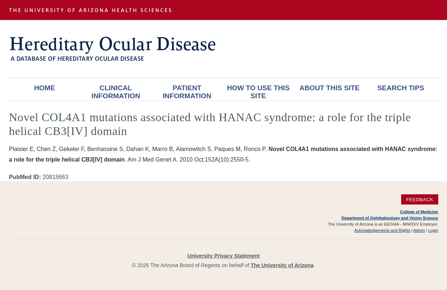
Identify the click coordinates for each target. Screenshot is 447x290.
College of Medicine (419, 212)
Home (44, 88)
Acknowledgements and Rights (382, 230)
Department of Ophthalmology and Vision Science (390, 218)
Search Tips (400, 88)
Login (433, 230)
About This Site (329, 88)
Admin (419, 230)
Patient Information (187, 92)
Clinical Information (115, 92)
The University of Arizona (282, 265)
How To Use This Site (258, 92)
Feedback (419, 199)
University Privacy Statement (223, 256)
